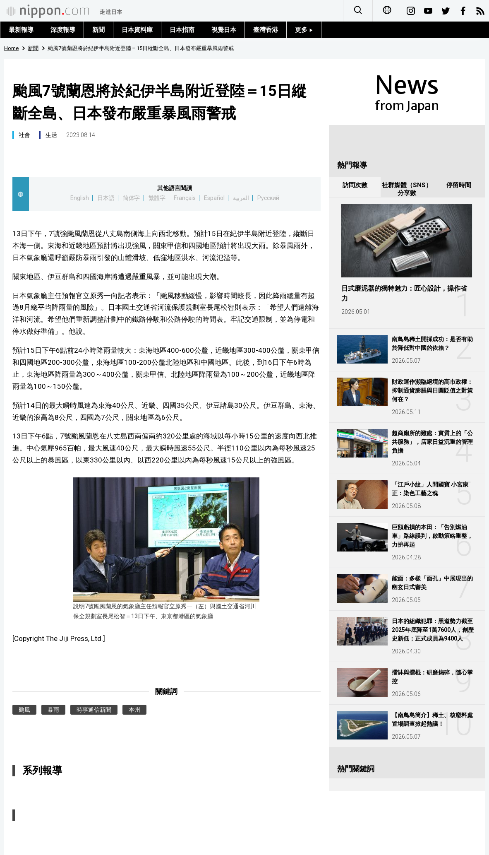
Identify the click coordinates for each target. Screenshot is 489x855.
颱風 (24, 709)
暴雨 (53, 709)
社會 (24, 135)
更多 (304, 30)
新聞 (98, 30)
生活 (51, 135)
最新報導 (21, 30)
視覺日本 (223, 30)
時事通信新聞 (94, 709)
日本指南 (182, 30)
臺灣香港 (265, 30)
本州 (134, 709)
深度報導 (62, 30)
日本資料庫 (137, 30)
